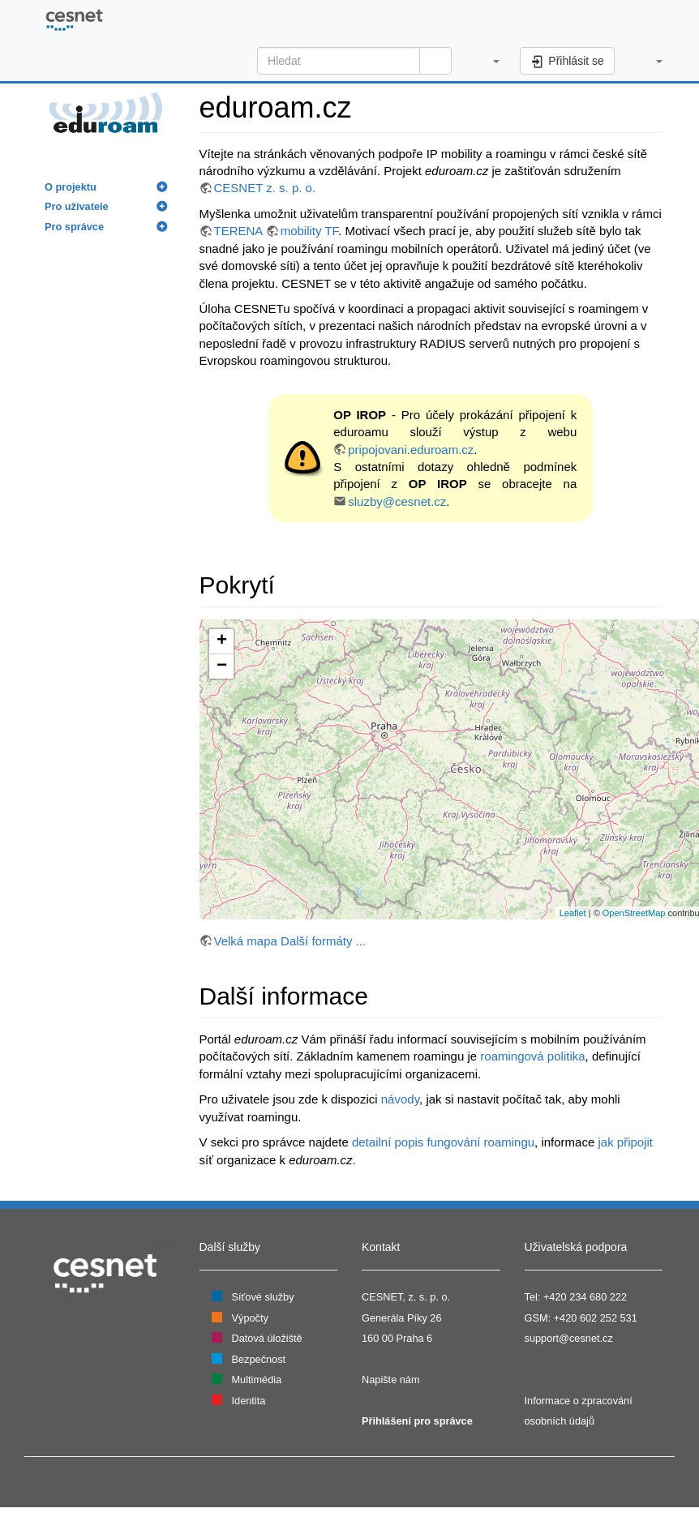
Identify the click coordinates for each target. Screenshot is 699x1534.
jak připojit (625, 1142)
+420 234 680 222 (585, 1297)
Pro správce (74, 227)
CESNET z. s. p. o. (265, 188)
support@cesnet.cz (569, 1338)
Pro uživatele (77, 206)
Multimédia (257, 1379)
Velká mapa (245, 941)
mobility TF (309, 231)
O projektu (70, 187)
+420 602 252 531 (595, 1318)
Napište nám (391, 1379)
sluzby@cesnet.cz (397, 501)
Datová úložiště (267, 1338)
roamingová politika (532, 1056)
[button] (488, 61)
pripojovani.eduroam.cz (411, 449)
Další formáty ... (323, 941)
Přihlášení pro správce (417, 1421)
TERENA (238, 231)
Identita (249, 1401)
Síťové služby (263, 1297)
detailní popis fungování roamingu (443, 1142)
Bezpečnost (259, 1359)
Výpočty (250, 1318)
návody (400, 1099)
